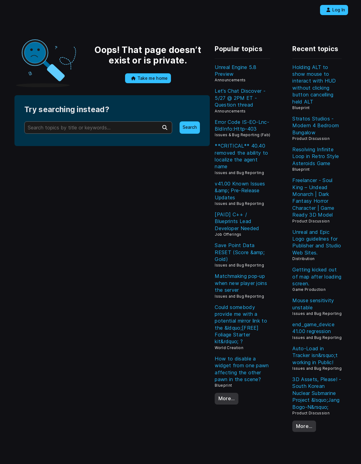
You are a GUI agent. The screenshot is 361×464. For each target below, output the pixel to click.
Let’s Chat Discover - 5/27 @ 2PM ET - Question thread (240, 98)
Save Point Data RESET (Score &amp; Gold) (240, 252)
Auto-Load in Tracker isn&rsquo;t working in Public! (315, 355)
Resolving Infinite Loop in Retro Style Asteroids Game (315, 156)
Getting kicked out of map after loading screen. (316, 277)
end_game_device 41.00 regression (313, 327)
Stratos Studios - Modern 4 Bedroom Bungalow (315, 126)
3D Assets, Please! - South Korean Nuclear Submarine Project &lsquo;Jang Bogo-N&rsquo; (316, 393)
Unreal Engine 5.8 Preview (235, 70)
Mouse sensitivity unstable (313, 303)
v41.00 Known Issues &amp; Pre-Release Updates (240, 191)
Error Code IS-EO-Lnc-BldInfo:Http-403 (242, 125)
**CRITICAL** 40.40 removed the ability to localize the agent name (241, 156)
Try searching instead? (66, 109)
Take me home (149, 78)
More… (226, 398)
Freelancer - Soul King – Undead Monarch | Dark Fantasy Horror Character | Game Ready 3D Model (313, 197)
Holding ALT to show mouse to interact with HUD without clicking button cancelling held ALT (314, 84)
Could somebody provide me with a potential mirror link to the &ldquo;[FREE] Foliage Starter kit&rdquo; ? (241, 324)
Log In (335, 9)
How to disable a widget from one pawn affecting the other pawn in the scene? (242, 369)
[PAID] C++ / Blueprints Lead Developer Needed (237, 221)
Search (190, 127)
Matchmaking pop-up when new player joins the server (241, 283)
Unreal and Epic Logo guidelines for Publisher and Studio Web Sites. (316, 242)
